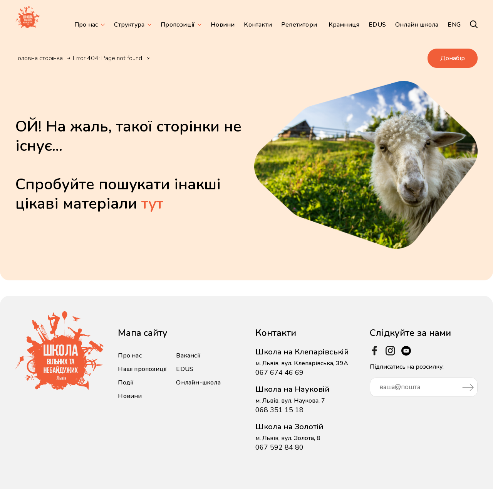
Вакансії (188, 355)
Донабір (452, 58)
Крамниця (344, 24)
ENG (454, 24)
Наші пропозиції (142, 369)
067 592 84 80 (279, 447)
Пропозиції (178, 24)
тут (152, 203)
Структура (129, 24)
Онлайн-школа (198, 382)
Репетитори (299, 24)
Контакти (258, 24)
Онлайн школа (416, 24)
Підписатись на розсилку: (424, 380)
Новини (223, 24)
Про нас (86, 24)
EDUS (377, 24)
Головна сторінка (39, 58)
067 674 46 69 (279, 372)
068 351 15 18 (279, 410)
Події (125, 382)
